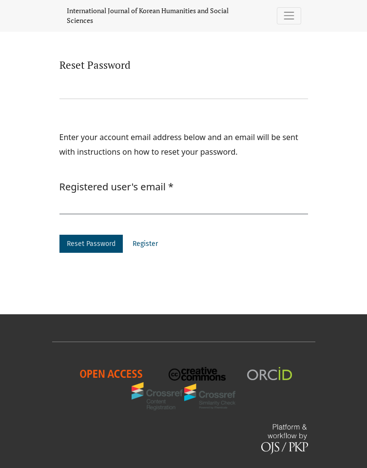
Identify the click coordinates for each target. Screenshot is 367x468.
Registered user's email (116, 186)
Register (145, 244)
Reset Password (91, 244)
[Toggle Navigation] (289, 15)
